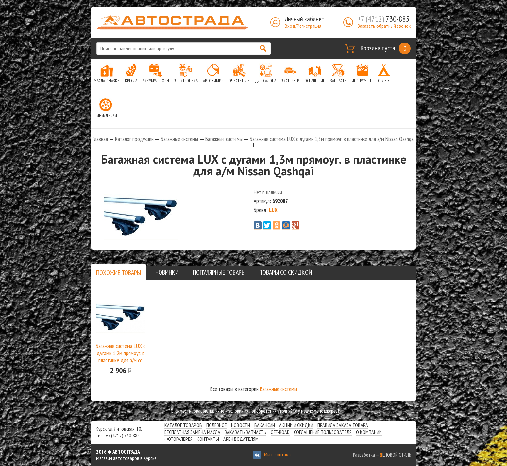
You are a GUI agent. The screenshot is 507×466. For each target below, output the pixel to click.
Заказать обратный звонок (384, 26)
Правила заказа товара (342, 425)
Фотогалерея (178, 439)
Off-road (280, 432)
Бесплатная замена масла (192, 432)
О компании (369, 432)
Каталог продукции (134, 139)
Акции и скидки (296, 425)
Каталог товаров (183, 425)
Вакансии (264, 425)
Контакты (208, 439)
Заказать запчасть (245, 432)
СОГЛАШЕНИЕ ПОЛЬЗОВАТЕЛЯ (323, 432)
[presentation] (118, 272)
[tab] (118, 272)
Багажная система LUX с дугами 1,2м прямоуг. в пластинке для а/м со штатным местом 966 (120, 356)
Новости (240, 425)
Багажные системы (179, 139)
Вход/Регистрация (303, 26)
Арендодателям (241, 439)
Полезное (216, 425)
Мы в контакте (278, 454)
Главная (100, 139)
